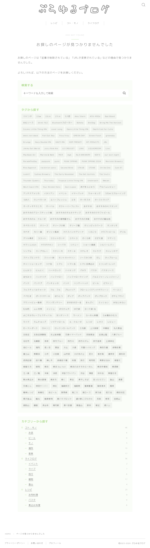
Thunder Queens (31, 180)
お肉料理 (78, 494)
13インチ (27, 116)
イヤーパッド (78, 193)
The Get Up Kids (87, 174)
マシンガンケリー (54, 302)
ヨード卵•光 (90, 309)
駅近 (98, 405)
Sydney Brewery (42, 174)
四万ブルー (58, 341)
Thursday (49, 180)
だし (98, 257)
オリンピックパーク (93, 225)
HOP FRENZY (75, 142)
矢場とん (27, 386)
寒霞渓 (37, 354)
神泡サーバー (42, 386)
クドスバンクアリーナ (73, 232)
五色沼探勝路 (40, 334)
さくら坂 (86, 238)
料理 (74, 360)
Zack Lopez (70, 187)
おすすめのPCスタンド (106, 206)
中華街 (106, 328)
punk (57, 161)
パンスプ (38, 283)
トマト (60, 264)
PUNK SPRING (70, 161)
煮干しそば (83, 379)
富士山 (26, 354)
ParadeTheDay (30, 161)
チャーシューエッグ (32, 264)
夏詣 (57, 347)
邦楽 (99, 399)
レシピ (54, 23)
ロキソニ (46, 328)
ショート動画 (89, 244)
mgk (69, 154)
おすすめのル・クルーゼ (34, 219)
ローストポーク (30, 328)
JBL (105, 142)
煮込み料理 (78, 505)
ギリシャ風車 (53, 232)
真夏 (121, 379)
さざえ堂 (99, 238)
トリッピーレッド (107, 264)
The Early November (64, 174)
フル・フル (55, 289)
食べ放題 (68, 405)
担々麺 (39, 360)
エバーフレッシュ (59, 199)
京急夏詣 (90, 334)
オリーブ (44, 225)
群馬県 (64, 392)
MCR (61, 154)
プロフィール (55, 543)
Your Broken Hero (51, 187)
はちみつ (27, 277)
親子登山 (27, 399)
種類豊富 (89, 386)
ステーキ (71, 251)
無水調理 (42, 379)
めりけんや (64, 309)
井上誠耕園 (56, 334)
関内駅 (56, 405)
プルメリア (70, 289)
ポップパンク (84, 296)
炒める (101, 373)
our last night (112, 154)
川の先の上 (79, 354)
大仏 (66, 347)
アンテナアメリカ (31, 193)
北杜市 (26, 341)
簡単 (112, 386)
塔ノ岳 (48, 347)
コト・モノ (73, 23)
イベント (63, 193)
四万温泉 (97, 341)
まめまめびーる (74, 302)
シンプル (27, 251)
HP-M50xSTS (92, 142)
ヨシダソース (62, 315)
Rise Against (29, 167)
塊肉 (38, 347)
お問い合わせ (37, 543)
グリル (123, 232)
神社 (55, 386)
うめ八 (26, 199)
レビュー (111, 322)
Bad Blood (110, 116)
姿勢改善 (116, 347)
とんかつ (27, 270)
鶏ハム (107, 405)
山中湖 (67, 354)
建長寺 (111, 354)
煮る (72, 379)
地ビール (27, 347)
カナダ (26, 232)
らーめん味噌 (92, 315)
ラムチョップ (40, 322)
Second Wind (67, 167)
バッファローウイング (77, 277)
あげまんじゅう (88, 187)
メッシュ (51, 309)
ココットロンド (58, 238)
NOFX (97, 154)
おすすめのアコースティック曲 (37, 212)
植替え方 (27, 366)
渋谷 (83, 373)
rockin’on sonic (48, 167)
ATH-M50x (95, 116)
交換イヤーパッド (73, 334)
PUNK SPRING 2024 (91, 161)
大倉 (74, 347)
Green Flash (95, 135)
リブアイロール (58, 322)
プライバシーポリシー (15, 543)
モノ (78, 443)
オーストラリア (102, 199)
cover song (56, 129)
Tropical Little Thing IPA (70, 180)
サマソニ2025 (30, 244)
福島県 (77, 386)
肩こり (75, 392)
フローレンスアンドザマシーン (94, 289)
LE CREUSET (68, 148)
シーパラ (62, 244)
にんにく (40, 270)
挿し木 (50, 360)
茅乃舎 (98, 392)
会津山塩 (103, 334)
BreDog (91, 122)
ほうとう (59, 296)
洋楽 (47, 373)
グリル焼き (28, 238)
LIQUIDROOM (94, 148)
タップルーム (111, 257)
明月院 (92, 360)
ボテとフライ (118, 296)
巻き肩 (101, 354)
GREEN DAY (79, 135)
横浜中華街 (102, 366)
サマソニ (111, 238)
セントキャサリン (67, 257)
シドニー (74, 244)
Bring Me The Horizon (110, 122)
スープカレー (42, 251)
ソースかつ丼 (86, 257)
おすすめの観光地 (102, 219)
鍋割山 (26, 405)
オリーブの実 (59, 225)
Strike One (105, 167)
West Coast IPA (31, 187)
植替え (117, 360)
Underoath (93, 180)
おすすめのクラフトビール (97, 212)
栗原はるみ (105, 360)
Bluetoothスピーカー (62, 122)
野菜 (107, 399)
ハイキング (70, 270)
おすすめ (88, 206)
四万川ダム (83, 341)
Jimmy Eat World (31, 148)
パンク (26, 283)
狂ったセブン (99, 379)
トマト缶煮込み (87, 264)
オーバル (50, 206)
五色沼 (26, 334)
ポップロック (101, 296)
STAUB (81, 167)
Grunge (27, 142)
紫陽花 (41, 392)
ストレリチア (111, 251)
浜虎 (55, 373)
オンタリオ (112, 225)
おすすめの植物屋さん (60, 219)
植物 (38, 366)
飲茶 (89, 405)
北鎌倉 (37, 341)
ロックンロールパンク (65, 328)
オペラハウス (29, 225)
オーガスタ (85, 199)
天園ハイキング (88, 347)
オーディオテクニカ (32, 206)
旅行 (83, 360)
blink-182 (43, 122)
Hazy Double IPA (43, 142)
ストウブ (97, 251)
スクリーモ (58, 251)
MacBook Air (29, 154)
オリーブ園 (74, 225)
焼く (63, 379)
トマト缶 (71, 264)
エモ (74, 199)
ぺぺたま (27, 296)
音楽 (78, 453)
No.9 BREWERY (83, 154)
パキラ (83, 270)
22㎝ (38, 116)
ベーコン (117, 289)
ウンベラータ (40, 199)
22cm (48, 116)
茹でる (109, 392)
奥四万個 (104, 347)
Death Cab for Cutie (103, 129)
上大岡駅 (94, 328)
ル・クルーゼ (75, 322)
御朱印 (122, 354)
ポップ (70, 296)
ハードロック (55, 270)
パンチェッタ (53, 283)
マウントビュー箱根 (32, 302)
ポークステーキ (43, 296)
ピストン (107, 283)
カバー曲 (38, 232)
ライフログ (93, 23)
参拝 (47, 341)
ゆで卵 (77, 309)
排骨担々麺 (62, 360)
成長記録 (27, 360)
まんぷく (90, 302)
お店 (78, 432)
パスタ (94, 270)
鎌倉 (36, 405)
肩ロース (87, 392)
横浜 (47, 366)
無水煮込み (28, 379)
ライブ (26, 322)
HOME (8, 533)
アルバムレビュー (107, 187)
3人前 (67, 116)
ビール (96, 283)
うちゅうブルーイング (115, 193)
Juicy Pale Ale (51, 148)
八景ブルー (117, 334)
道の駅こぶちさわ (84, 399)
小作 (47, 354)
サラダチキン (47, 244)
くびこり (92, 232)
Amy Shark (80, 116)
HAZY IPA (60, 142)
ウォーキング (94, 193)
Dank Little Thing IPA (77, 129)
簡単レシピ (28, 392)
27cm (57, 116)
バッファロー (57, 277)
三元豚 (83, 328)
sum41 (26, 174)
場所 (78, 448)
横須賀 (115, 366)
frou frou (64, 135)
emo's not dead (30, 135)
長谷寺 (46, 405)
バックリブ (41, 277)
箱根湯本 (101, 386)
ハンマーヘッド (81, 283)
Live (108, 148)
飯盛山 (79, 405)
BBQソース (28, 122)
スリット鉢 (49, 257)
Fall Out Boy (48, 135)
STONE (92, 167)
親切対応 (120, 392)
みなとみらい (119, 302)
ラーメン (77, 315)
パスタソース (107, 270)
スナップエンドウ (31, 257)
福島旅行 (65, 386)
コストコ (73, 238)
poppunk (46, 161)
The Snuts (104, 174)
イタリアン (49, 193)
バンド (66, 283)
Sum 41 (118, 167)
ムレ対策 (38, 309)
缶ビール (53, 392)
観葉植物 (49, 399)
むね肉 (26, 309)
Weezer (106, 180)
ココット (42, 238)
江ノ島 (26, 373)
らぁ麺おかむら (110, 315)
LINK (81, 148)
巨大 (91, 354)
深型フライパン (69, 373)
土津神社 (110, 341)
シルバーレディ (107, 244)
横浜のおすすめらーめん (81, 366)
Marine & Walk (47, 154)
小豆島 (56, 354)
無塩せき (112, 373)
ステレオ (84, 251)
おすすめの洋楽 (82, 219)
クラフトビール (108, 232)
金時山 (117, 399)
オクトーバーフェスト (69, 206)
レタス (100, 322)
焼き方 (54, 379)
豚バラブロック (64, 399)
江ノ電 (37, 373)
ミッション (104, 302)
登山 (112, 379)
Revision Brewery (114, 161)
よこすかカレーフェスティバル (37, 315)
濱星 (91, 373)
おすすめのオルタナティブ (68, 212)
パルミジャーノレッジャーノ (105, 277)
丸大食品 (118, 328)
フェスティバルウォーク (34, 289)
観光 (38, 399)
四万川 (71, 341)
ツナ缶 (49, 264)
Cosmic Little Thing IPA (35, 129)
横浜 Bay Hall (59, 366)
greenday (110, 135)
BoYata (80, 122)
